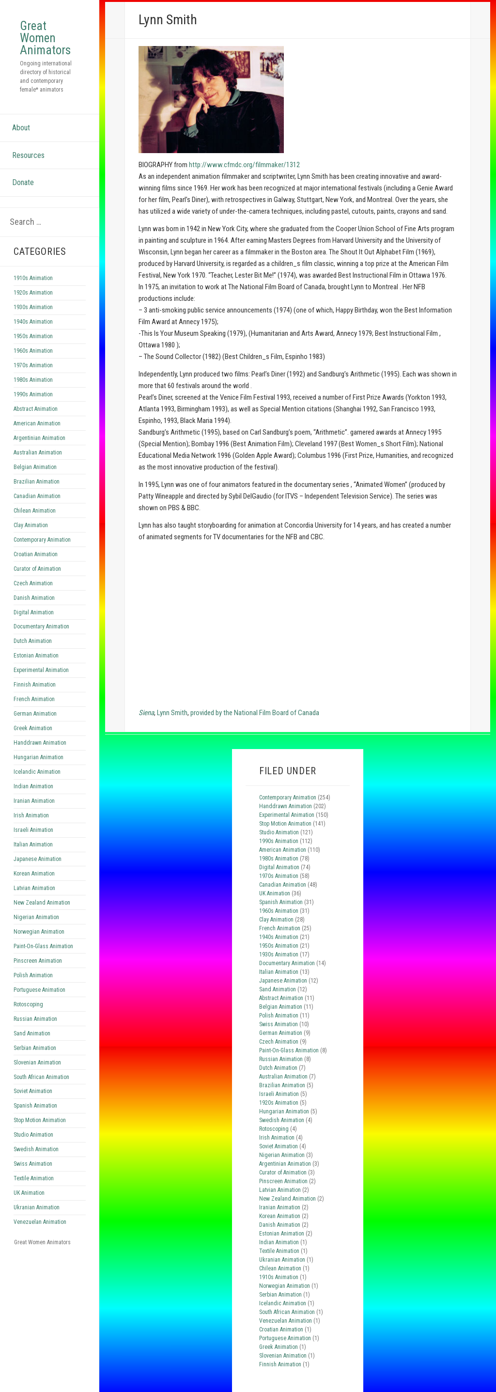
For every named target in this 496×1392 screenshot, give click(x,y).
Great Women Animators (45, 38)
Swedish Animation (36, 1149)
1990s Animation (33, 394)
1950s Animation (33, 336)
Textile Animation (34, 1178)
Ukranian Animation (37, 1207)
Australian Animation (38, 452)
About (21, 127)
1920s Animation (33, 292)
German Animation (35, 713)
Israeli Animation (33, 830)
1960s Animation (33, 350)
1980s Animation (33, 379)
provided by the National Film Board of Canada (254, 712)
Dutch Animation (33, 641)
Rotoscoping (28, 1004)
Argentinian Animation (39, 438)
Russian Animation (35, 1019)
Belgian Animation (35, 467)
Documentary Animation (41, 626)
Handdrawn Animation (40, 742)
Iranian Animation (34, 801)
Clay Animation (31, 525)
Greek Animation (33, 728)
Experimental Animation (41, 670)
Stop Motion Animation (40, 1120)
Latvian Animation (34, 888)
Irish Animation (31, 815)
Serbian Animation (35, 1048)
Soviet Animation (33, 1091)
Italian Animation (33, 844)
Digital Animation (34, 612)
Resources (28, 155)
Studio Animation (33, 1134)
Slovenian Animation (37, 1062)
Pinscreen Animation (38, 960)
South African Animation (41, 1077)
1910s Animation (33, 278)
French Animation (34, 699)
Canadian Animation (37, 496)
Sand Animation (32, 1033)
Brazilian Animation (37, 481)
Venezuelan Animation (40, 1222)
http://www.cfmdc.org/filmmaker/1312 (244, 164)
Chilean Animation (35, 510)
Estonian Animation (36, 655)
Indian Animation (33, 786)
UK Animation (29, 1192)
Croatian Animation (36, 554)
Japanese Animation (38, 859)
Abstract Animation (36, 409)
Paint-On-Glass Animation (43, 946)
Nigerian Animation (36, 917)
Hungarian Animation (38, 757)
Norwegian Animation (39, 931)
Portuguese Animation (39, 989)
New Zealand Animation (42, 902)
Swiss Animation (33, 1163)
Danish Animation (34, 597)
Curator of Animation (37, 568)
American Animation (37, 423)
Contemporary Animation (42, 539)
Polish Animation (33, 975)
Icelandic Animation (37, 771)
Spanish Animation (35, 1105)
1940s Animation (33, 321)
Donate (23, 182)
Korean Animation (34, 873)
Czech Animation (33, 583)
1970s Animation (33, 365)
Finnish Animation (35, 684)
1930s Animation (33, 307)
